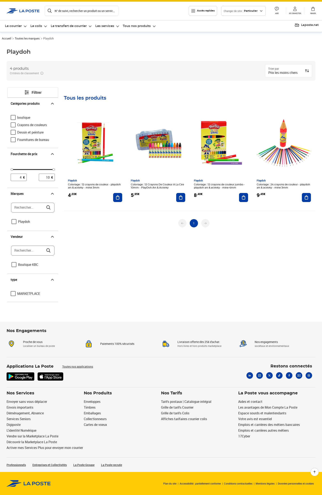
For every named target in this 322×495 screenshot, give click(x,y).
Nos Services (20, 393)
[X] (269, 375)
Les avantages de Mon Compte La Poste (267, 407)
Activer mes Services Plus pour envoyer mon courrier (45, 447)
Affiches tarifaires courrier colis (184, 419)
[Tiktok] (279, 375)
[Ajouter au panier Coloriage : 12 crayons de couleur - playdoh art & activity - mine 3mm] (118, 197)
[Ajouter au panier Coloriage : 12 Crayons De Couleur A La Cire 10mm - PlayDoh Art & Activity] (181, 197)
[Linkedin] (249, 375)
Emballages (92, 413)
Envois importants (20, 407)
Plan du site (169, 483)
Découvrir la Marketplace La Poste (32, 442)
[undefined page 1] (194, 223)
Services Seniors (19, 419)
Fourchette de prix (33, 153)
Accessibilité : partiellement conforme (200, 483)
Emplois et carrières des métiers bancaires (269, 424)
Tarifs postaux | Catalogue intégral (186, 401)
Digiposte (14, 424)
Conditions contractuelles (238, 483)
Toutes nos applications (77, 366)
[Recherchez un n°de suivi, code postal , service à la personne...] (81, 11)
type (33, 279)
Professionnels (16, 465)
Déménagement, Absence (25, 413)
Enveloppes (92, 401)
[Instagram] (259, 375)
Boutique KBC (28, 264)
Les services (104, 26)
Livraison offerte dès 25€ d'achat (198, 342)
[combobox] (285, 73)
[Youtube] (299, 375)
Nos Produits (98, 393)
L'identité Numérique (21, 430)
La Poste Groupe (83, 465)
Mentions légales (265, 483)
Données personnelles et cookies (296, 483)
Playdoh (24, 221)
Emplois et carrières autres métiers (263, 430)
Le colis (36, 26)
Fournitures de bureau (33, 139)
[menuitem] (16, 26)
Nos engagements (266, 342)
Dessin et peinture (30, 132)
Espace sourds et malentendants (262, 413)
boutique (23, 117)
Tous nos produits (137, 26)
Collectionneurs (95, 419)
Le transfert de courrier (69, 26)
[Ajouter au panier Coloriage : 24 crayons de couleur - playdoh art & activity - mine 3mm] (306, 197)
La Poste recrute (111, 465)
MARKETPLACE (28, 293)
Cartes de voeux (95, 424)
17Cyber (244, 436)
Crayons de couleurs (32, 125)
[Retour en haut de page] (314, 472)
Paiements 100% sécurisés (117, 344)
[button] (277, 10)
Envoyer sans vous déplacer (27, 401)
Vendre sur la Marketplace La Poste (32, 436)
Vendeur (33, 236)
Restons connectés (291, 366)
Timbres (89, 407)
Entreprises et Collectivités (49, 465)
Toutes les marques (27, 38)
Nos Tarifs (171, 393)
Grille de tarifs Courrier (177, 407)
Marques (33, 193)
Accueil (6, 38)
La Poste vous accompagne (268, 393)
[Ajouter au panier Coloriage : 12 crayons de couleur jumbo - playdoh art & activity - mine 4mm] (243, 197)
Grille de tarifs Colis (175, 413)
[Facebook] (289, 375)
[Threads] (309, 375)
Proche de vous (33, 342)
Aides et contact (250, 401)
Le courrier (13, 26)
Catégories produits (33, 103)
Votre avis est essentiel (255, 419)
